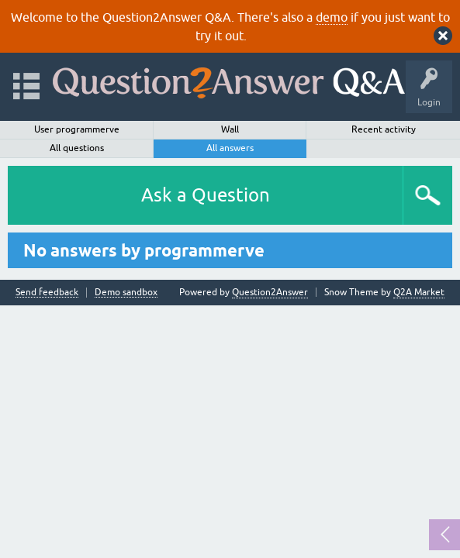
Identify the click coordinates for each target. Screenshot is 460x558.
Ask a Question (205, 194)
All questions (77, 148)
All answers (230, 148)
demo (332, 17)
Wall (230, 129)
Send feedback (47, 293)
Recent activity (383, 129)
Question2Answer (270, 292)
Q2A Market (418, 292)
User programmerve (76, 129)
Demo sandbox (126, 293)
